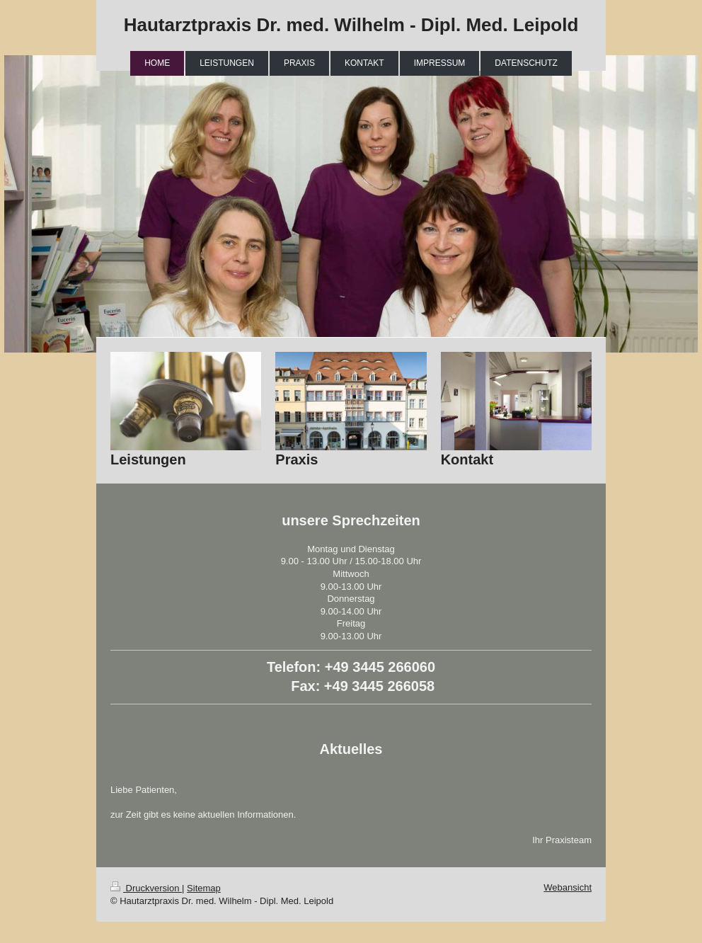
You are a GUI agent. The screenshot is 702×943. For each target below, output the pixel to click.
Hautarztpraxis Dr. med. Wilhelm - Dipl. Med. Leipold (351, 24)
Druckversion (146, 888)
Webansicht (567, 887)
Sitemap (204, 888)
